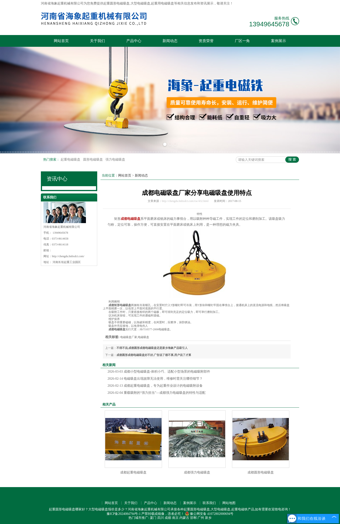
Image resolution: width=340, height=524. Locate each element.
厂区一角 (242, 41)
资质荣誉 (206, 41)
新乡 (208, 518)
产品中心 (133, 41)
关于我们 (97, 41)
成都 (168, 518)
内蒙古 (184, 518)
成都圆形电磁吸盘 (260, 472)
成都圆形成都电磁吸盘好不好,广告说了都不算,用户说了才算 (153, 355)
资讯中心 (57, 179)
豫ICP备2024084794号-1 (124, 514)
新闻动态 (170, 41)
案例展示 (278, 41)
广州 (200, 518)
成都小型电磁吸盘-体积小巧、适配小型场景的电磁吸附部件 (159, 371)
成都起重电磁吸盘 (133, 472)
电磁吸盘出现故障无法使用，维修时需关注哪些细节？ (155, 378)
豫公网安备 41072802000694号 (209, 514)
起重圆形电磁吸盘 (116, 3)
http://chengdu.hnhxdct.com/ (68, 256)
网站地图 (229, 503)
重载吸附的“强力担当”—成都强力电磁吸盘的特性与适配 (156, 392)
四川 (160, 518)
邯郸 (193, 518)
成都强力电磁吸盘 (197, 472)
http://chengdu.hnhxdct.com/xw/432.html (185, 201)
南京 (175, 518)
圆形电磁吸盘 (93, 159)
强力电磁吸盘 (115, 159)
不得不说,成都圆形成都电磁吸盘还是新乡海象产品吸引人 (152, 348)
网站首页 (61, 41)
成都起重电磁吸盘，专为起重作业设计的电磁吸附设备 (155, 385)
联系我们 (209, 503)
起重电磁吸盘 (71, 159)
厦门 (153, 518)
